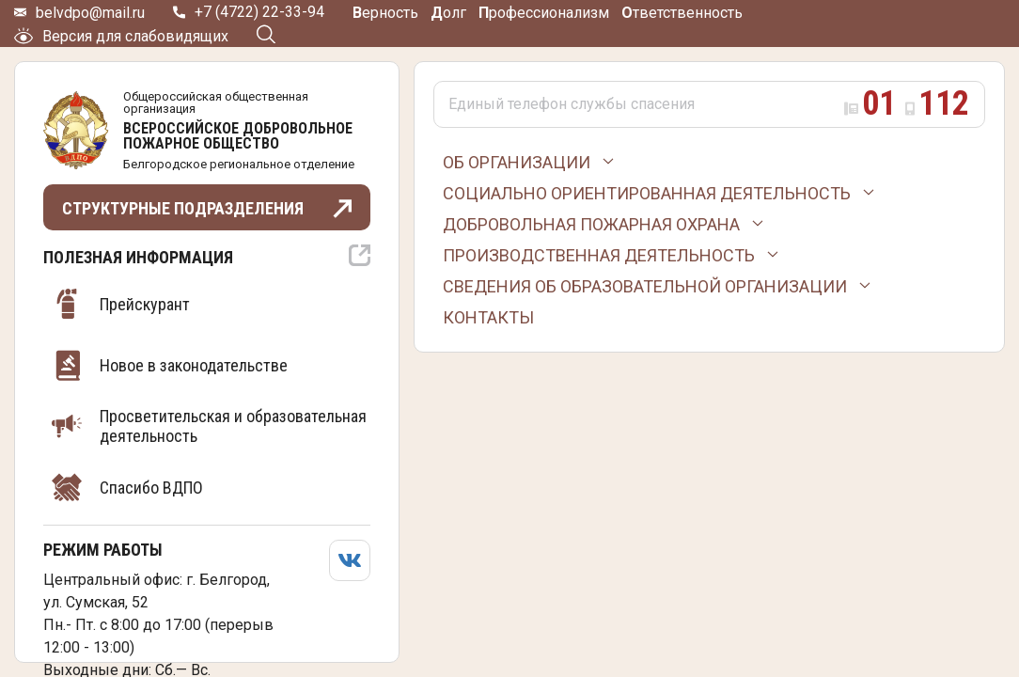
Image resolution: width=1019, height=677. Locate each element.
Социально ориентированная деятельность (647, 193)
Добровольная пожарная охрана (591, 224)
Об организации (516, 162)
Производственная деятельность (599, 255)
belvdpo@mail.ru (90, 13)
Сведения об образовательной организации (645, 286)
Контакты (488, 317)
